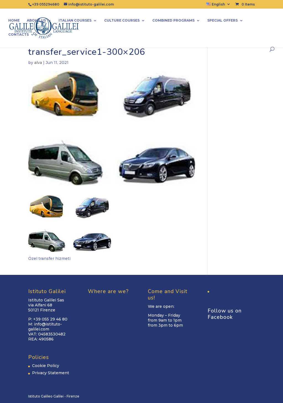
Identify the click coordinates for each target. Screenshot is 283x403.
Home (14, 20)
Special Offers (222, 20)
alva (38, 62)
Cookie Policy (45, 365)
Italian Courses (75, 20)
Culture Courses (122, 20)
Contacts (18, 35)
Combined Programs (173, 20)
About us (36, 20)
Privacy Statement (50, 372)
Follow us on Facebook (225, 314)
